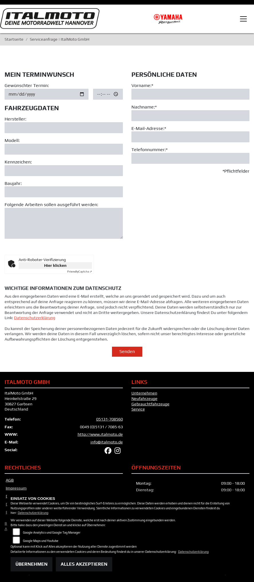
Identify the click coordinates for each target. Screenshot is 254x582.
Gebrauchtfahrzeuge (150, 404)
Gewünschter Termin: (27, 85)
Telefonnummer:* (149, 150)
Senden (127, 351)
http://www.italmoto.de (100, 434)
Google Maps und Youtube (40, 540)
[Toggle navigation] (243, 19)
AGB (10, 480)
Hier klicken (55, 265)
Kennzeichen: (18, 162)
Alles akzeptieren (84, 564)
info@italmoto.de (106, 442)
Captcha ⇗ (79, 271)
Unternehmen (144, 393)
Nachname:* (144, 107)
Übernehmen (31, 564)
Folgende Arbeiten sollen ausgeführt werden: (51, 205)
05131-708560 (109, 419)
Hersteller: (15, 119)
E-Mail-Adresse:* (148, 128)
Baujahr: (13, 183)
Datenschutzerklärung (34, 327)
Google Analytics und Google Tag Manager (51, 532)
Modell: (12, 140)
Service (138, 409)
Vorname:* (142, 85)
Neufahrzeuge (144, 398)
